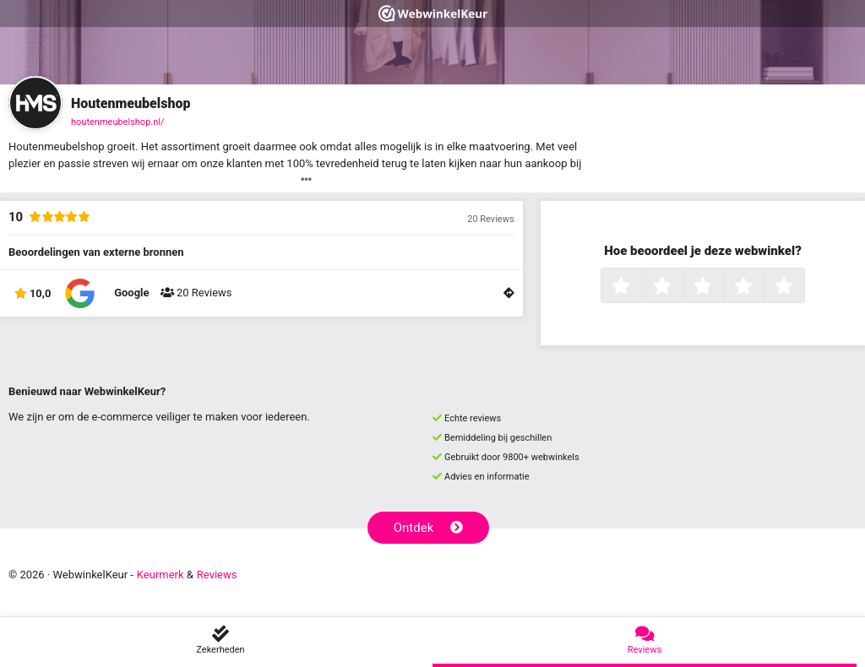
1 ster (640, 287)
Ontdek (429, 527)
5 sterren (802, 287)
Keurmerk (160, 574)
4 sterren (762, 287)
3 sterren (721, 287)
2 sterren (681, 287)
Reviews (217, 574)
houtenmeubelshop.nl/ (118, 122)
